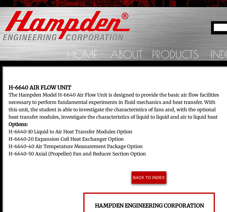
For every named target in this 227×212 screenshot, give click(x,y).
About (126, 54)
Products (175, 54)
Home (82, 54)
